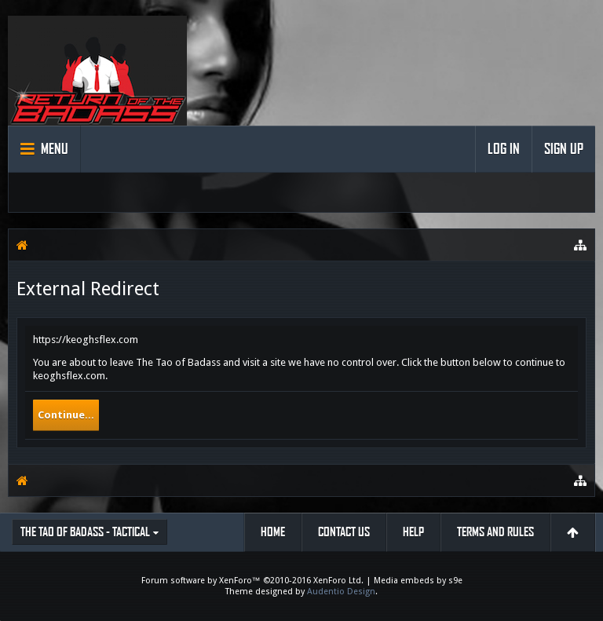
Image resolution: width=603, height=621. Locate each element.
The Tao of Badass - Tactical (85, 531)
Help (413, 531)
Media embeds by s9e (418, 580)
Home (273, 531)
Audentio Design (341, 591)
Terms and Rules (495, 531)
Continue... (66, 415)
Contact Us (344, 531)
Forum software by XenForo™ (252, 580)
